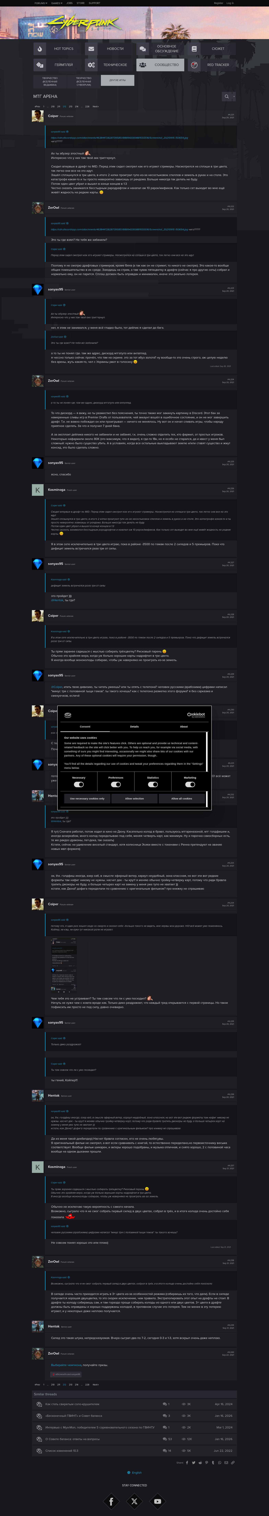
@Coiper (58, 687)
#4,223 (227, 289)
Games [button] (55, 3)
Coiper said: (58, 249)
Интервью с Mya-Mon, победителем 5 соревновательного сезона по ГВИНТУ (101, 1427)
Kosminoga (58, 490)
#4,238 (227, 1262)
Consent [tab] (85, 726)
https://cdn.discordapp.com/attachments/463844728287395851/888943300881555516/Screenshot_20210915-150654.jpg (120, 137)
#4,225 (227, 463)
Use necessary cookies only (87, 798)
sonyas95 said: (59, 131)
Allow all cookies (181, 798)
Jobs (69, 3)
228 (87, 106)
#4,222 (227, 208)
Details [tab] (134, 726)
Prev (38, 106)
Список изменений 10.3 (63, 1451)
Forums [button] (40, 3)
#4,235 (227, 1023)
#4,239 (227, 1326)
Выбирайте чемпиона (67, 1365)
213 (70, 106)
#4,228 (227, 616)
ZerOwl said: (58, 337)
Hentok (55, 796)
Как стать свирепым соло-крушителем (74, 1404)
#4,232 (227, 796)
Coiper (54, 116)
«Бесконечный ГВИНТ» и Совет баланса (75, 1416)
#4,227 (227, 564)
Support (94, 3)
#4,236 (227, 1096)
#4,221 (227, 116)
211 (58, 106)
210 (53, 106)
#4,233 (227, 864)
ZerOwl (55, 208)
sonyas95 (57, 289)
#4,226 (227, 490)
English (134, 1473)
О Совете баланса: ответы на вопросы (74, 1439)
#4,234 (227, 904)
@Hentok (58, 600)
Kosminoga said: (60, 579)
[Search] (227, 96)
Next (95, 106)
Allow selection (134, 798)
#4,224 (227, 381)
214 (76, 106)
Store (81, 3)
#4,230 (227, 711)
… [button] (47, 106)
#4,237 (227, 1167)
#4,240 (227, 1353)
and (69, 1374)
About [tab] (184, 726)
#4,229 (227, 675)
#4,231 (227, 764)
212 (64, 106)
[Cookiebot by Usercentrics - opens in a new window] (190, 715)
